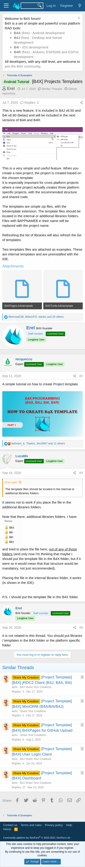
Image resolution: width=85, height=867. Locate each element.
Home (7, 829)
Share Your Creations (33, 711)
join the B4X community (22, 66)
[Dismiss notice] (78, 18)
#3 (81, 473)
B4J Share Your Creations (35, 687)
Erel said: (11, 482)
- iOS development (31, 47)
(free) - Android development (39, 33)
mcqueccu (23, 359)
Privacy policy (54, 825)
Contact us (10, 825)
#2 (81, 376)
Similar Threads (51, 89)
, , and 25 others (36, 316)
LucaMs (21, 456)
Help (69, 825)
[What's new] (79, 5)
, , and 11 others (38, 443)
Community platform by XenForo (37, 837)
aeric (15, 687)
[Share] (81, 103)
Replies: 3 (29, 102)
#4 (81, 627)
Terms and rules (31, 825)
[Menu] (6, 5)
